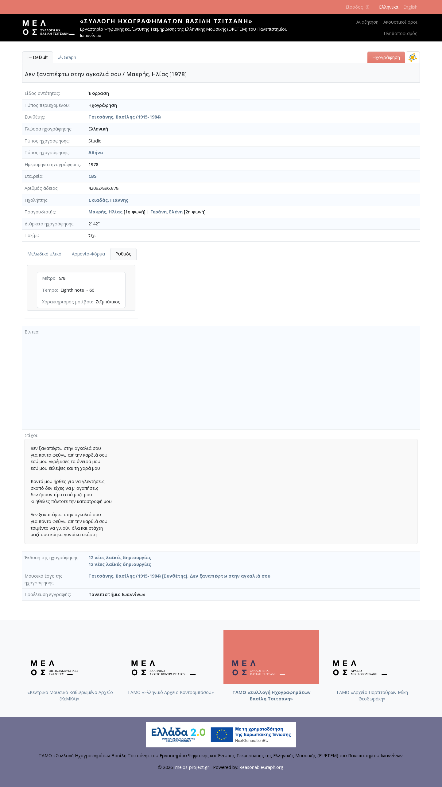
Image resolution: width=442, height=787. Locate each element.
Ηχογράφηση (386, 57)
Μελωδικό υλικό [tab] (44, 254)
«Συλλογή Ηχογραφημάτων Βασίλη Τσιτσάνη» (166, 21)
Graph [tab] (67, 57)
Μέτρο (49, 278)
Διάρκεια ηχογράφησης (49, 224)
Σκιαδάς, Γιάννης (108, 200)
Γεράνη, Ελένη (166, 212)
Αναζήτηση (367, 22)
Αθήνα (95, 152)
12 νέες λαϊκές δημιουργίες (119, 557)
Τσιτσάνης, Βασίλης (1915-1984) (124, 117)
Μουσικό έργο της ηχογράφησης (44, 579)
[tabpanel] (81, 293)
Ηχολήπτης (36, 200)
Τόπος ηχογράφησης (47, 152)
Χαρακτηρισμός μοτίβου (67, 302)
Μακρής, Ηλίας (105, 212)
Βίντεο (31, 332)
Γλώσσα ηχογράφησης (48, 129)
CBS (92, 176)
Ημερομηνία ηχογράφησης (52, 164)
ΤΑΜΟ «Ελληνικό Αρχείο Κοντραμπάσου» (170, 692)
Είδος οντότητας (42, 93)
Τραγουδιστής (40, 212)
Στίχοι (31, 435)
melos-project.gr (192, 767)
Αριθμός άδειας (41, 188)
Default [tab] (37, 57)
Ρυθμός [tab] (123, 254)
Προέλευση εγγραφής (47, 594)
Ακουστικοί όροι (400, 22)
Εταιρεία (33, 176)
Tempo (49, 290)
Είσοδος (357, 7)
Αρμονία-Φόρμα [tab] (88, 254)
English (410, 7)
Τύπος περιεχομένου (47, 105)
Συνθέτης (34, 117)
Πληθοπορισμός (400, 33)
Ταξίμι (31, 235)
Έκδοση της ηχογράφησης (52, 557)
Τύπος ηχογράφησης (47, 141)
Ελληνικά (388, 7)
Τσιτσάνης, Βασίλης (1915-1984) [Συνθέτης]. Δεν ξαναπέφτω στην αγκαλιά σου (179, 576)
